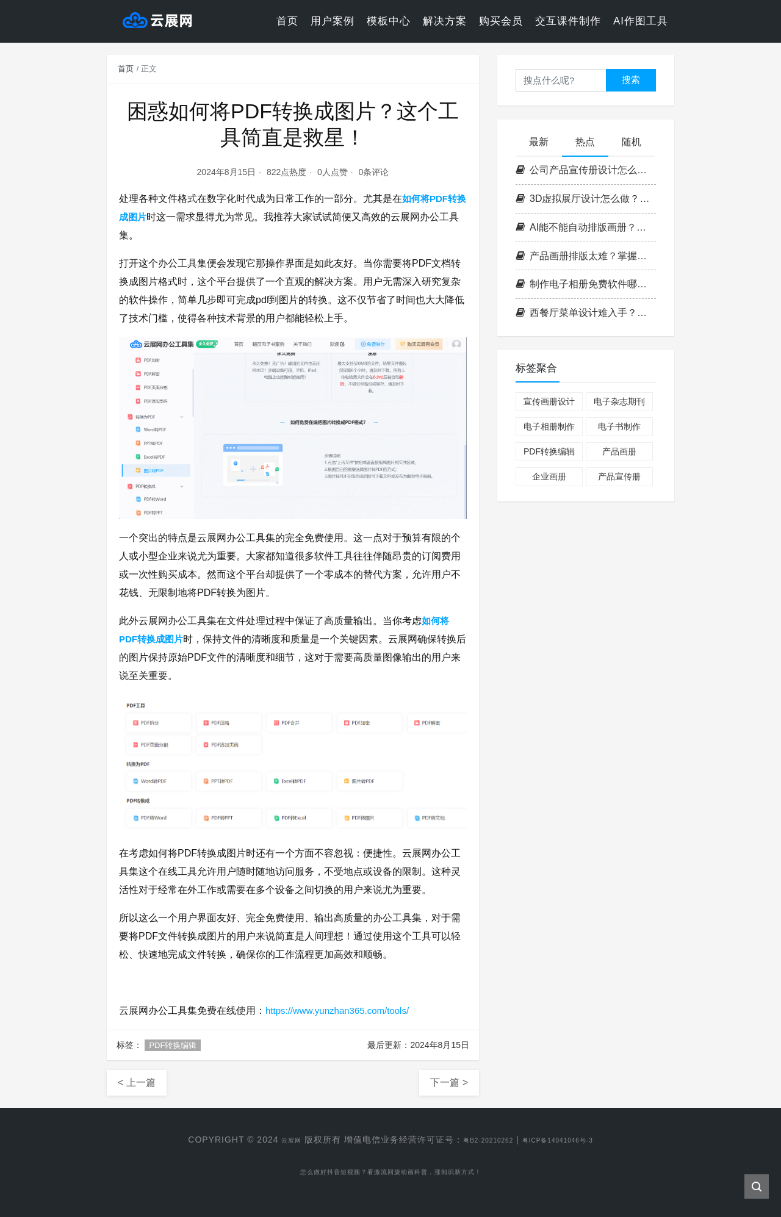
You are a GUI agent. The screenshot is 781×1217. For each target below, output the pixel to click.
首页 (287, 21)
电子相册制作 (549, 426)
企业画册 (549, 476)
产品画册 (619, 451)
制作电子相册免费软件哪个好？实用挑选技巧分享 (586, 284)
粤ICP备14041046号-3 (569, 1139)
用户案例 (333, 21)
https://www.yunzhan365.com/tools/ (342, 1010)
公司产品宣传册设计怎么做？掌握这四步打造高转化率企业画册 (586, 170)
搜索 (631, 79)
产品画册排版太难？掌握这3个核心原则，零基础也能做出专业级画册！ (586, 256)
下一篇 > (449, 1082)
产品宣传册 (619, 476)
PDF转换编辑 (172, 1045)
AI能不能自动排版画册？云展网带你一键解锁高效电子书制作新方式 (586, 227)
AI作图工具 (640, 21)
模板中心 (389, 21)
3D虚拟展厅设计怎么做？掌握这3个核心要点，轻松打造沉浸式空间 (586, 198)
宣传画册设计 (549, 401)
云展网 (270, 1139)
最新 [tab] (539, 142)
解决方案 (445, 21)
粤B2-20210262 (479, 1139)
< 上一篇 (137, 1082)
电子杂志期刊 (619, 401)
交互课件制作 (568, 21)
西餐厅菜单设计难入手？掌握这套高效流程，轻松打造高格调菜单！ (586, 312)
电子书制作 (619, 426)
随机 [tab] (631, 142)
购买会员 (501, 21)
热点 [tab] (585, 142)
